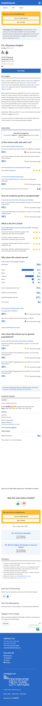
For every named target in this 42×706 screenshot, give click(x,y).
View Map (21, 71)
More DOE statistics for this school (20, 389)
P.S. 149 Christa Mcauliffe (21, 533)
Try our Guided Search (21, 18)
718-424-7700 (10, 61)
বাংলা (13, 8)
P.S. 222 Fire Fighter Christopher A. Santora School (21, 546)
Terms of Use (22, 578)
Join (6, 596)
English (21, 8)
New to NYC (5, 87)
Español (5, 8)
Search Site (23, 694)
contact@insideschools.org (23, 576)
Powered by (11, 698)
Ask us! (17, 38)
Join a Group (21, 22)
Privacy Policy (7, 694)
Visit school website (8, 427)
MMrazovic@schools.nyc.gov (10, 424)
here (17, 114)
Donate (5, 623)
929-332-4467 (14, 645)
